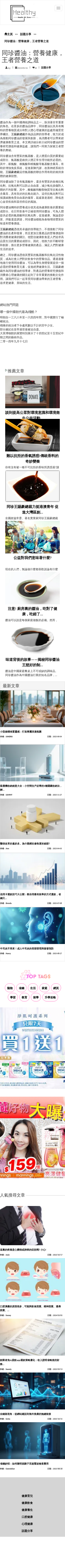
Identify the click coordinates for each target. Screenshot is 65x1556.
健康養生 (27, 1510)
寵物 (10, 988)
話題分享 (25, 34)
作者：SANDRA (6, 736)
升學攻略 (50, 997)
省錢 (21, 988)
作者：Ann (4, 848)
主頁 (8, 34)
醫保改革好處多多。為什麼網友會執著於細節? (25, 843)
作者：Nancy (5, 953)
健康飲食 (27, 1503)
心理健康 (27, 1524)
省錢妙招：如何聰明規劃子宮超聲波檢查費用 (24, 1463)
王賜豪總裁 (18, 134)
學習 (13, 997)
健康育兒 (27, 1496)
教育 (24, 997)
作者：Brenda (6, 903)
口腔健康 (27, 1517)
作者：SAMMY (6, 795)
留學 (36, 997)
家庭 (44, 988)
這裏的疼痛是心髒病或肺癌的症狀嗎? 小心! (23, 1249)
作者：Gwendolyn (7, 1469)
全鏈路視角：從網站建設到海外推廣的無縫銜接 (25, 1414)
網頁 (56, 988)
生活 (33, 988)
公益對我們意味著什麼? (33, 558)
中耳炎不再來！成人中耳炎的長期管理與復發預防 (27, 948)
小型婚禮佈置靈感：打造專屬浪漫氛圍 (20, 731)
